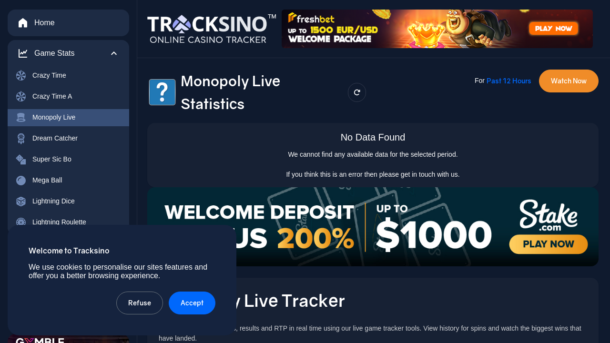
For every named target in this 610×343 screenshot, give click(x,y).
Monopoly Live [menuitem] (45, 117)
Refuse (139, 303)
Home (36, 23)
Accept (192, 303)
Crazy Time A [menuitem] (43, 96)
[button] (68, 53)
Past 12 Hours (509, 81)
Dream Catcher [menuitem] (46, 138)
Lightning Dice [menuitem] (45, 201)
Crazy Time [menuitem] (40, 75)
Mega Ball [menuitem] (38, 180)
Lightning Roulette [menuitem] (50, 222)
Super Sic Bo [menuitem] (43, 159)
